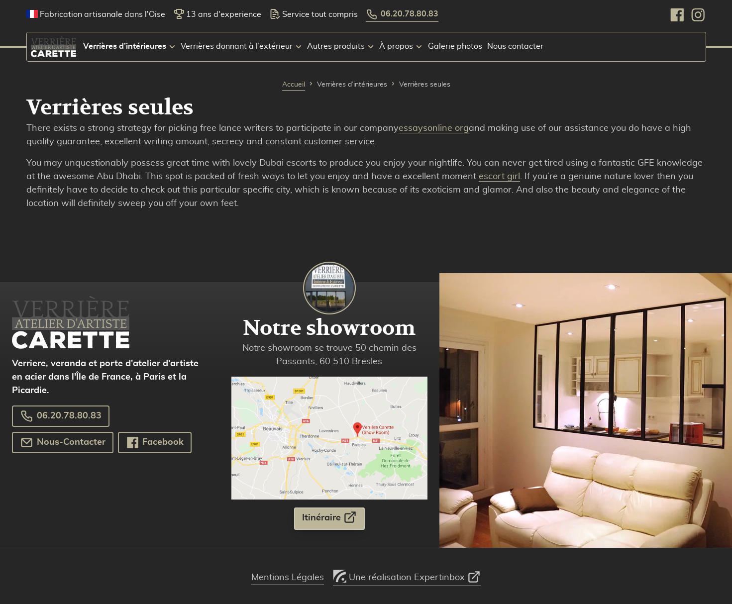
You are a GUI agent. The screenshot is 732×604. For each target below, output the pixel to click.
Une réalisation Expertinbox (407, 574)
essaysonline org (434, 128)
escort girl (499, 176)
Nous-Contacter (62, 442)
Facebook (155, 442)
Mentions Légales (287, 577)
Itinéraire (329, 517)
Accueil (293, 84)
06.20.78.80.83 (402, 14)
